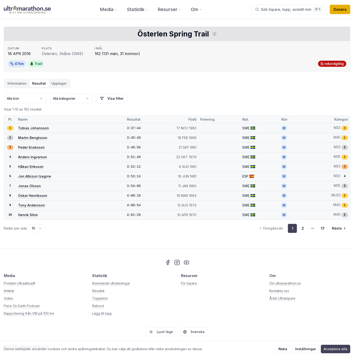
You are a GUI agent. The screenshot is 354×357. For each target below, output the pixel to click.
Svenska (194, 332)
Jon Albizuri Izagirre (34, 176)
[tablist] (37, 83)
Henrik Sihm (28, 215)
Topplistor (100, 298)
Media (108, 9)
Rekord (98, 306)
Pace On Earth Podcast (22, 306)
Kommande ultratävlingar (111, 283)
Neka (282, 349)
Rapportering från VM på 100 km (29, 313)
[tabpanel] (177, 163)
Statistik (137, 9)
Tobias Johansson (33, 128)
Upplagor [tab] (59, 83)
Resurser (169, 9)
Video (8, 298)
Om (196, 9)
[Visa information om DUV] (213, 34)
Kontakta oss (279, 291)
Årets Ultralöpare (282, 298)
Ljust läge (161, 332)
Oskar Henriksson (32, 196)
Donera (340, 9)
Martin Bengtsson (32, 138)
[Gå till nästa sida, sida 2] (339, 228)
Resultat (98, 291)
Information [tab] (17, 83)
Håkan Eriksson (31, 167)
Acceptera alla (335, 349)
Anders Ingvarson (32, 157)
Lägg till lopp (102, 313)
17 (323, 228)
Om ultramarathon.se (285, 283)
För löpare (189, 283)
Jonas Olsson (29, 186)
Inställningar (305, 349)
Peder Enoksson (31, 147)
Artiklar (9, 291)
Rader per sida (15, 228)
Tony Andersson (31, 205)
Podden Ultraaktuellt (19, 283)
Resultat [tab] (39, 83)
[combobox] (25, 98)
